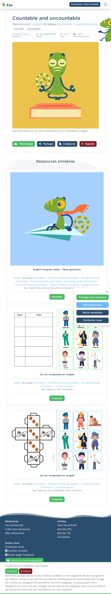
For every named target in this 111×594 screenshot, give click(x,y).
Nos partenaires (92, 305)
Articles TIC (64, 533)
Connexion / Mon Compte (85, 4)
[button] (67, 144)
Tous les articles (67, 525)
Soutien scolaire (16, 550)
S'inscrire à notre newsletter (24, 560)
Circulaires (63, 537)
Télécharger (23, 144)
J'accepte (12, 571)
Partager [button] (46, 144)
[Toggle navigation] (105, 4)
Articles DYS (64, 529)
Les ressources (14, 525)
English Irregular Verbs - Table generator (57, 269)
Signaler (88, 144)
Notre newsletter (92, 312)
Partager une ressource (92, 297)
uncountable (34, 28)
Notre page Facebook (19, 554)
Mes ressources (14, 533)
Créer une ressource (17, 529)
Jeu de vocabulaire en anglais (57, 374)
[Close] (107, 291)
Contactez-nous (92, 320)
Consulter (57, 296)
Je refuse (25, 571)
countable (19, 28)
